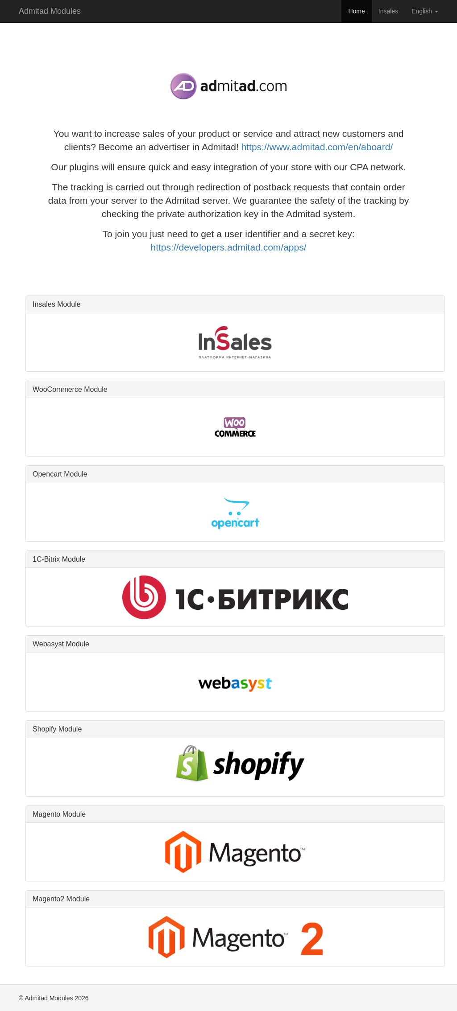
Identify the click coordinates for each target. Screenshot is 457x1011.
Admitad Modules (50, 11)
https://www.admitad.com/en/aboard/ (317, 147)
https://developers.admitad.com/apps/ (228, 247)
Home (356, 11)
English (424, 11)
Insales (388, 11)
